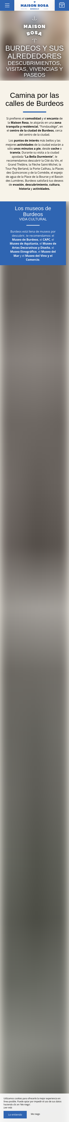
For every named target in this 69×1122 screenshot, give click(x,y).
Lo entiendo (15, 1114)
